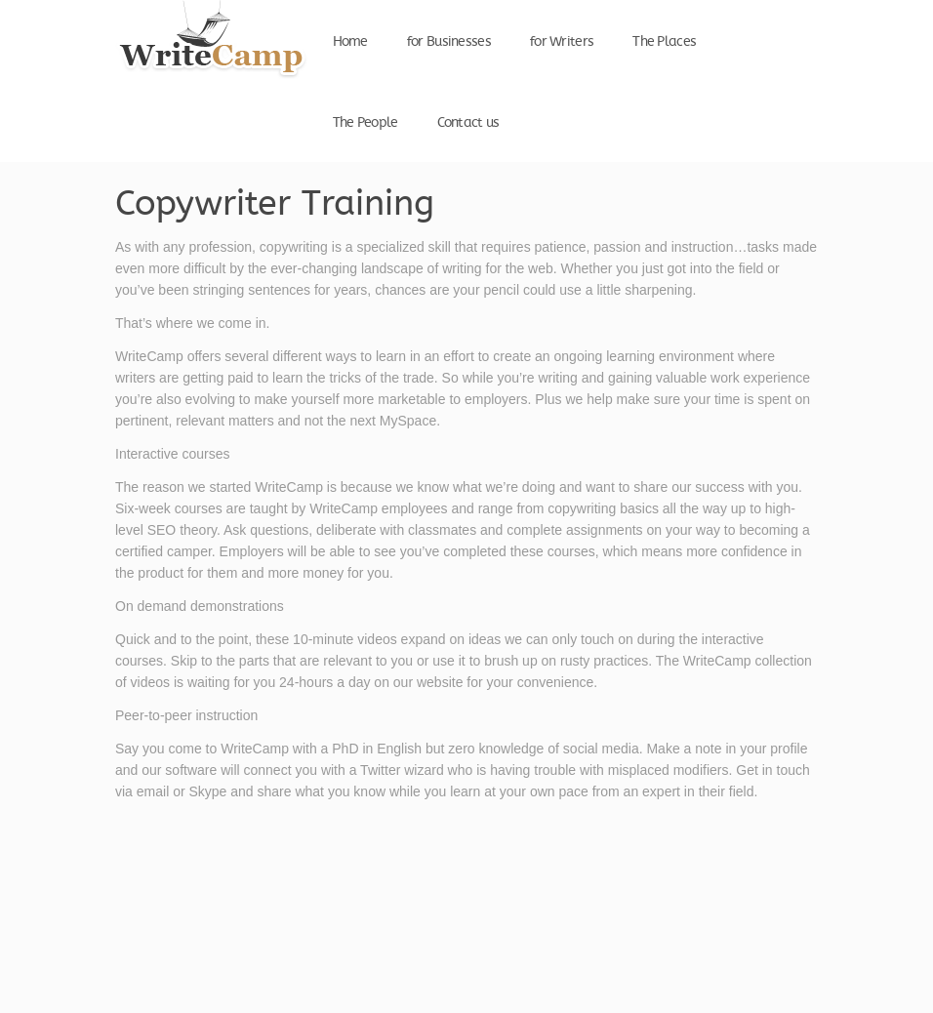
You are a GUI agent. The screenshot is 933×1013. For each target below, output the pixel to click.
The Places (664, 42)
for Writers (561, 42)
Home (350, 42)
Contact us (468, 123)
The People (365, 123)
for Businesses (449, 42)
